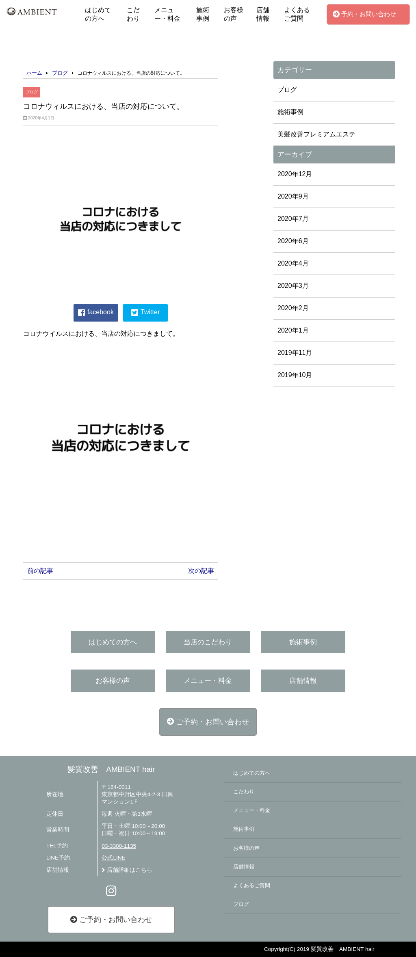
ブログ (32, 92)
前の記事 (40, 570)
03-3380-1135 (119, 846)
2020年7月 (293, 218)
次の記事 (201, 570)
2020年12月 (294, 174)
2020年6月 (293, 241)
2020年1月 (293, 330)
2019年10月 (294, 375)
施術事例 (202, 14)
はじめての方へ (98, 14)
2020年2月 (293, 308)
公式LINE (113, 858)
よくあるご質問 (297, 14)
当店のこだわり (208, 642)
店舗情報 (262, 14)
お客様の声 (233, 14)
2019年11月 (294, 352)
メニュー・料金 (167, 14)
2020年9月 (293, 196)
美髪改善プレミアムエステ (316, 134)
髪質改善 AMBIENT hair (111, 769)
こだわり (133, 14)
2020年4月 (293, 263)
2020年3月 (293, 285)
